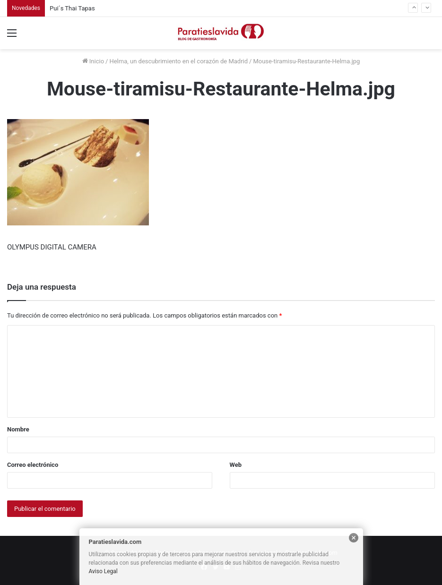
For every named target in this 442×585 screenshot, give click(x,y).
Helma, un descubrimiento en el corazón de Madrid (178, 61)
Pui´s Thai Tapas (72, 8)
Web (236, 464)
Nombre (18, 429)
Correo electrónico (32, 464)
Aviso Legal (103, 571)
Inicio (93, 61)
